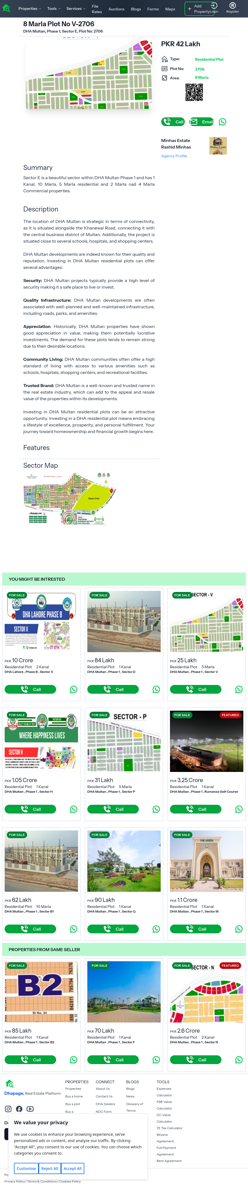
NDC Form (104, 1111)
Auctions (116, 9)
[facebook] (19, 1109)
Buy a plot (72, 1104)
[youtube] (30, 1109)
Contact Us (104, 1096)
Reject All (49, 1168)
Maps (170, 9)
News (130, 1096)
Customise (26, 1168)
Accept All (73, 1168)
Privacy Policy (14, 1181)
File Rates (97, 9)
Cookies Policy (70, 1181)
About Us (103, 1089)
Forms (153, 9)
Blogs (136, 9)
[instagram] (8, 1109)
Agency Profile (174, 155)
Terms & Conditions (42, 1181)
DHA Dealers (105, 1104)
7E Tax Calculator (170, 1128)
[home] (6, 8)
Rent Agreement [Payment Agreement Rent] (169, 1161)
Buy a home (74, 1096)
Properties (73, 1089)
